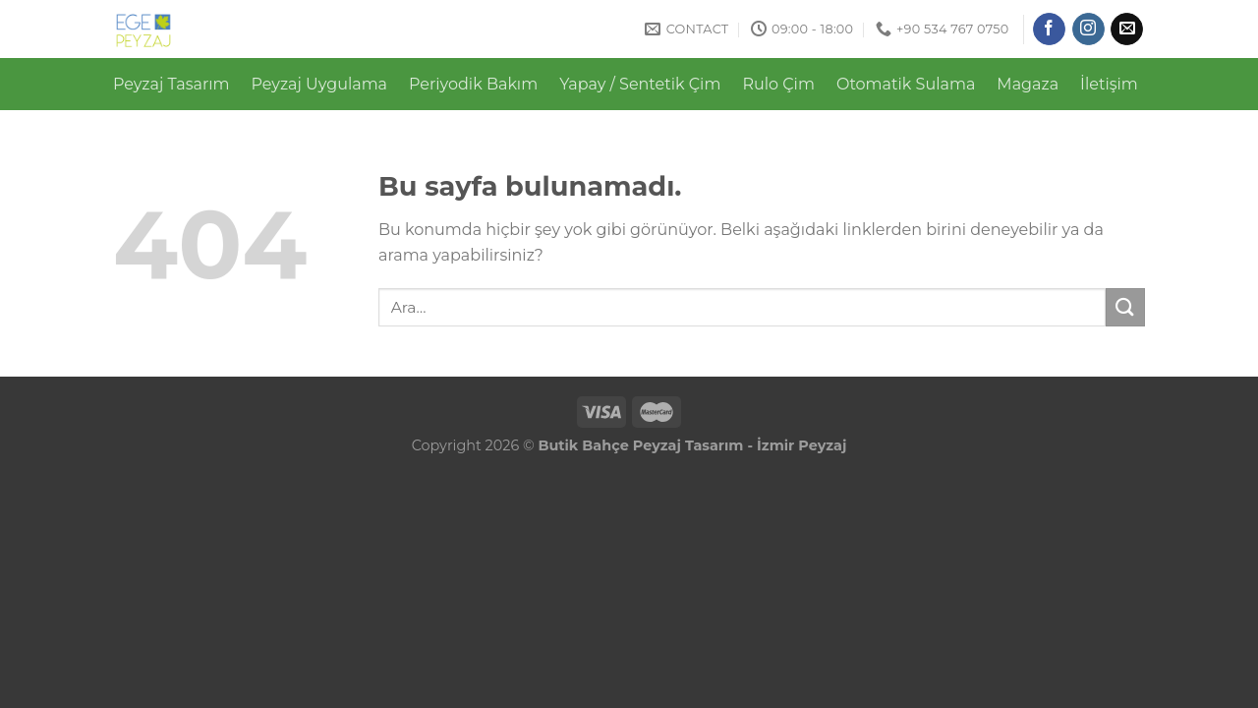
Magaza (1027, 84)
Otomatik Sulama (905, 84)
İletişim (1109, 84)
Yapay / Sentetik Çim (639, 84)
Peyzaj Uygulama (320, 84)
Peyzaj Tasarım (171, 84)
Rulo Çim (778, 84)
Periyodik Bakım (473, 84)
